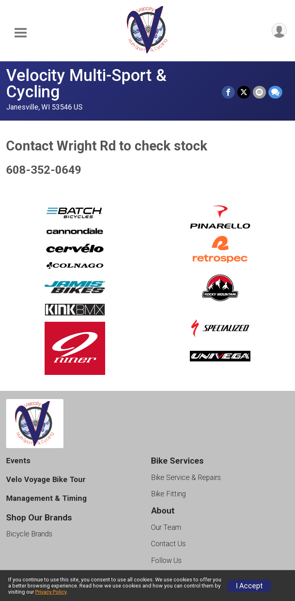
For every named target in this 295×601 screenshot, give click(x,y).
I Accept (249, 586)
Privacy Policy (50, 592)
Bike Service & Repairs (186, 477)
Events (18, 460)
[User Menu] (279, 30)
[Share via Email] (259, 92)
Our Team (166, 527)
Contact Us (168, 544)
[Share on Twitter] (243, 92)
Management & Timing (46, 498)
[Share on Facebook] (228, 92)
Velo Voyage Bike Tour (46, 479)
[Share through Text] (275, 92)
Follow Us (166, 560)
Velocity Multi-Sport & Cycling (86, 83)
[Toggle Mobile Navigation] (20, 33)
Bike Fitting (168, 494)
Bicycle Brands (29, 534)
